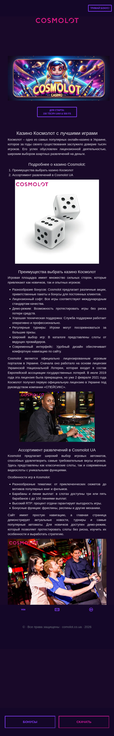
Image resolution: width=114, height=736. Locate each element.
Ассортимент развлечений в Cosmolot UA (42, 175)
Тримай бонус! (99, 8)
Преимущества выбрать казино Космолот (42, 170)
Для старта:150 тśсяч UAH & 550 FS (57, 112)
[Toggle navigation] (6, 8)
